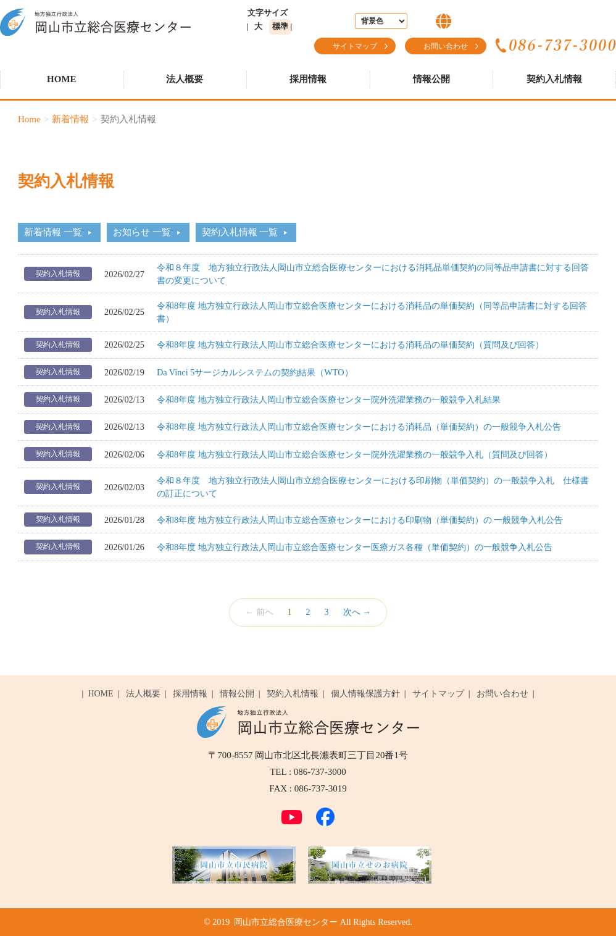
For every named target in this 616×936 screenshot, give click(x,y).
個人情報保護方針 (365, 693)
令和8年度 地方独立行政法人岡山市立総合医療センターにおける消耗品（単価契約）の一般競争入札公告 (359, 427)
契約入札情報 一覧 (240, 232)
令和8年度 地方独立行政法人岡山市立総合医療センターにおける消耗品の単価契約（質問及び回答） (350, 344)
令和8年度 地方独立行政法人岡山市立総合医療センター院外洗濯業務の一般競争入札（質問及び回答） (354, 454)
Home (29, 119)
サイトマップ (355, 46)
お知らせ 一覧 (142, 232)
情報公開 (431, 79)
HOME (61, 79)
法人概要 (184, 79)
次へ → (357, 612)
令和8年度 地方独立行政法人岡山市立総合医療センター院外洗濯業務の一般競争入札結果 (329, 399)
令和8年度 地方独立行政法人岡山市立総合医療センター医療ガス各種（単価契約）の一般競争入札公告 (354, 547)
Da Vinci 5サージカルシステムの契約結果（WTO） (255, 372)
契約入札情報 (554, 79)
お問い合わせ (445, 46)
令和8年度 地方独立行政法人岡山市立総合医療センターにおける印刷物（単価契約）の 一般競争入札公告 (360, 520)
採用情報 (308, 79)
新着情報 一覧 (53, 232)
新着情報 (70, 119)
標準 (280, 26)
